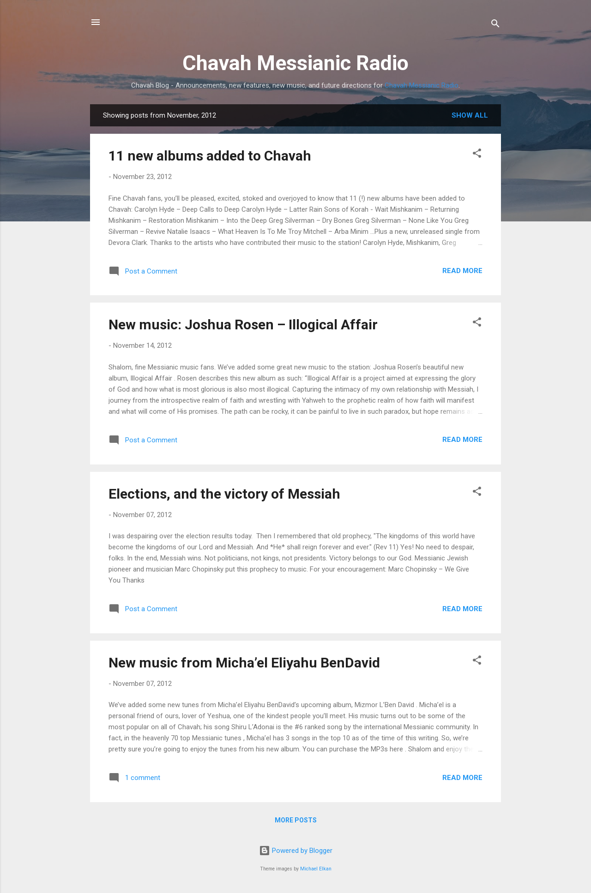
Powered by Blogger (295, 850)
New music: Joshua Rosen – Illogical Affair (243, 324)
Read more (462, 271)
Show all (470, 115)
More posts (296, 820)
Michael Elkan (316, 869)
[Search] (495, 25)
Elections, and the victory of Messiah (224, 494)
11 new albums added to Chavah (210, 156)
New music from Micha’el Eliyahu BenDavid (244, 663)
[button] (476, 155)
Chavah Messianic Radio (295, 63)
